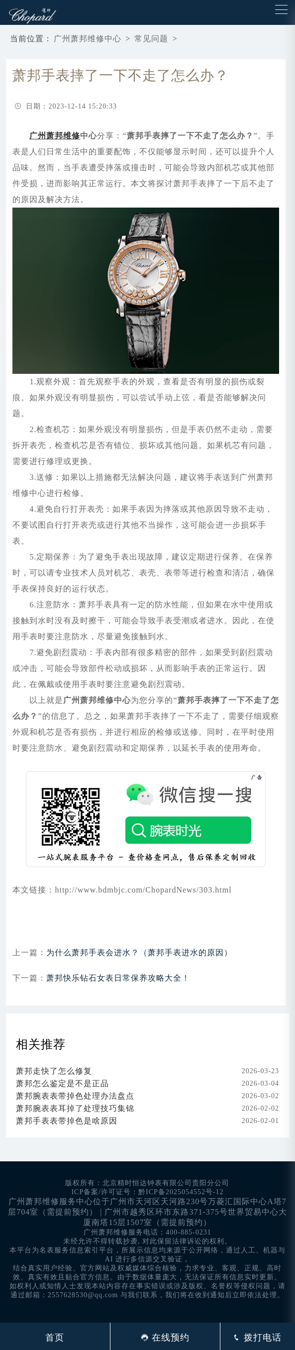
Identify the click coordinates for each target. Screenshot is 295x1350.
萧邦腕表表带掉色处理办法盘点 (75, 1096)
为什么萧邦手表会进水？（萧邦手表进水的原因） (139, 952)
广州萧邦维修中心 (87, 38)
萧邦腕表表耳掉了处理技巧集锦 (75, 1108)
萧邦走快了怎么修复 (54, 1071)
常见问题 (151, 38)
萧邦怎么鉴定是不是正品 (62, 1083)
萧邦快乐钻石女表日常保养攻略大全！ (118, 978)
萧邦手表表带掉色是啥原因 (66, 1121)
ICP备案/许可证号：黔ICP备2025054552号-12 (147, 1192)
